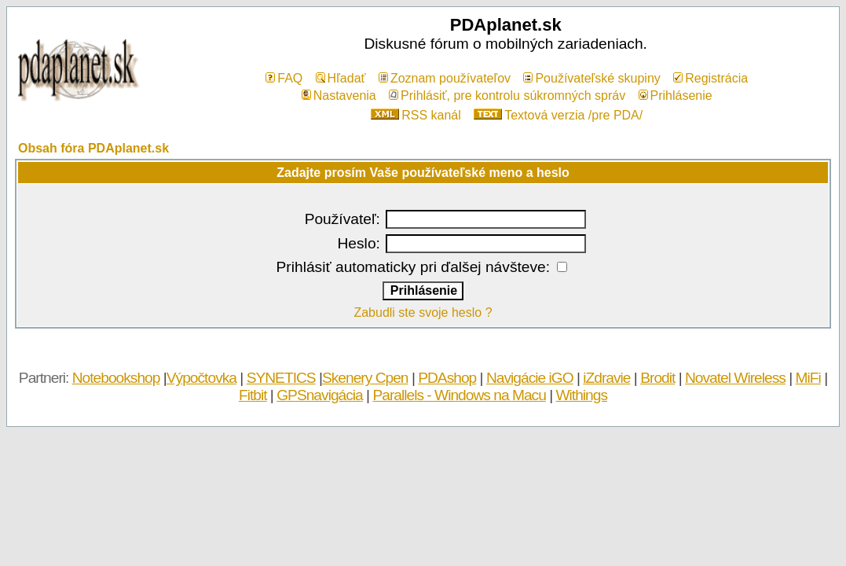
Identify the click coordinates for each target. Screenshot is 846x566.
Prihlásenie (675, 95)
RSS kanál (416, 115)
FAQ (284, 78)
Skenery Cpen (365, 377)
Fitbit (253, 395)
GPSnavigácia (320, 395)
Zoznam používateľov (445, 78)
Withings (581, 395)
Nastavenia (339, 95)
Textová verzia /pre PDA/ (558, 115)
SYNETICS (281, 377)
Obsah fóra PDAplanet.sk (93, 148)
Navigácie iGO (529, 377)
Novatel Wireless (735, 377)
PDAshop (447, 377)
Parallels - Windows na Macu (458, 395)
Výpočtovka (201, 377)
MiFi (808, 377)
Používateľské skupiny (591, 78)
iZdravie (606, 377)
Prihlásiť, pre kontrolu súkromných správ (507, 95)
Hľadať (341, 78)
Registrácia (710, 78)
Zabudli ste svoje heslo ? (422, 312)
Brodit (657, 377)
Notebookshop (116, 377)
